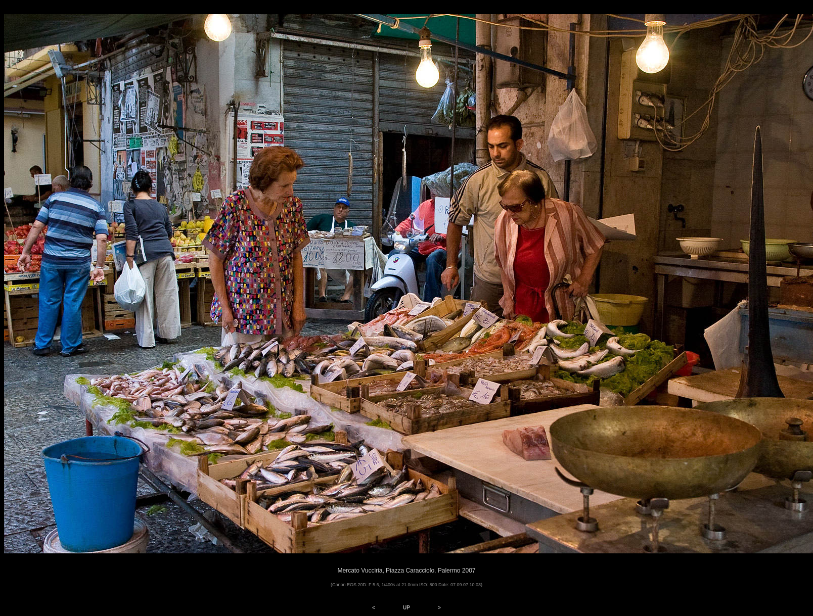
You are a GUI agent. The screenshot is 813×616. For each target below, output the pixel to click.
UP (406, 607)
